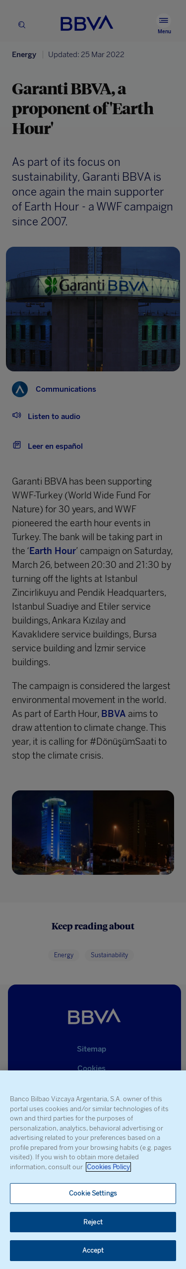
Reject (93, 1222)
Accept (93, 1250)
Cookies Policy (108, 1167)
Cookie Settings (93, 1193)
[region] (93, 1169)
